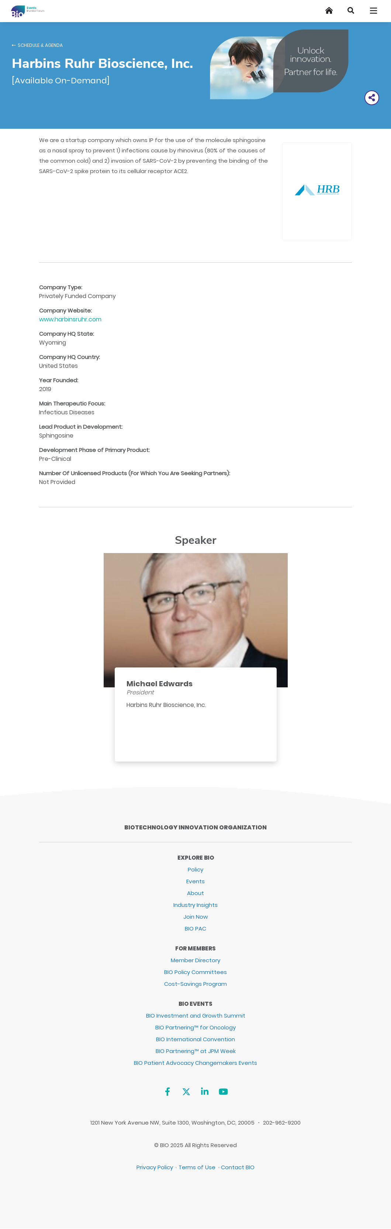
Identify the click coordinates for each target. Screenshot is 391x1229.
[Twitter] (186, 1091)
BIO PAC (195, 928)
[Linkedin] (205, 1091)
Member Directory (195, 960)
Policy (195, 869)
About (195, 893)
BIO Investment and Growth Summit (195, 1015)
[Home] (329, 10)
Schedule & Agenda (40, 45)
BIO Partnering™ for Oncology (195, 1027)
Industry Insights (195, 905)
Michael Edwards (160, 684)
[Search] (350, 10)
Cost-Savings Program (195, 984)
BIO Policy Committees (195, 972)
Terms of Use (197, 1167)
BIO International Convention (195, 1039)
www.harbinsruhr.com (70, 319)
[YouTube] (223, 1091)
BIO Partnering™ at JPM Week (196, 1051)
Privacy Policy (154, 1167)
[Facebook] (167, 1091)
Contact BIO (238, 1167)
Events (195, 881)
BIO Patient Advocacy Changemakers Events (195, 1063)
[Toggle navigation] (374, 11)
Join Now (195, 917)
